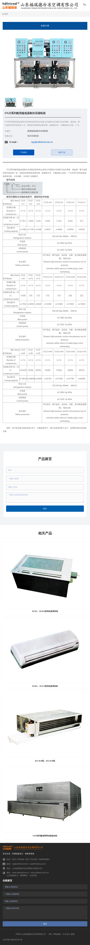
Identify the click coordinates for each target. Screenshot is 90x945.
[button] (84, 64)
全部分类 (45, 26)
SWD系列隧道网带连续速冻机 (45, 836)
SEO (50, 934)
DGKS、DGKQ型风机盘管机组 (45, 611)
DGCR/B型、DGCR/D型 (45, 761)
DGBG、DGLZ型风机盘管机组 (45, 686)
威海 (72, 934)
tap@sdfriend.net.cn (42, 142)
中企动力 (66, 934)
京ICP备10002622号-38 (12, 940)
